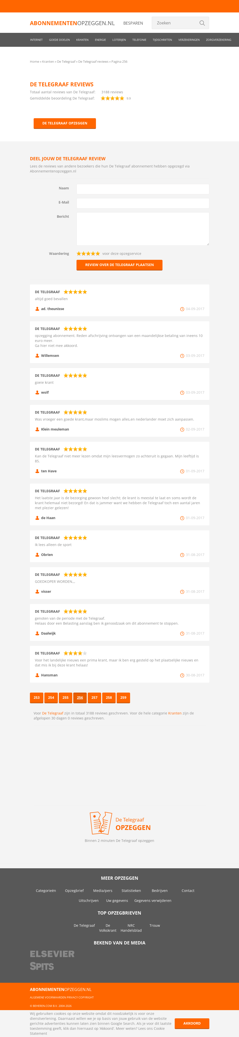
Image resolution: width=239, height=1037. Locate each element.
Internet (36, 40)
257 (94, 697)
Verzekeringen (189, 40)
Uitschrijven (89, 900)
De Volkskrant (107, 928)
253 (37, 697)
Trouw (155, 925)
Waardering (59, 253)
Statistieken (131, 890)
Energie (100, 40)
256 (80, 697)
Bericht (63, 216)
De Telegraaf (52, 713)
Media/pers (102, 890)
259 (123, 697)
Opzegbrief (74, 890)
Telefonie (139, 40)
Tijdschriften (162, 40)
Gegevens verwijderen (152, 900)
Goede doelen (59, 40)
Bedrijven (160, 890)
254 (51, 697)
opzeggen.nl (72, 23)
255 (66, 697)
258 (109, 697)
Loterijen (119, 40)
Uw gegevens (117, 900)
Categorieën (46, 890)
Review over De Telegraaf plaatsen (119, 264)
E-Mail (64, 202)
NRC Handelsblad (131, 928)
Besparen (133, 23)
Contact (188, 890)
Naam (64, 188)
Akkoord (192, 1023)
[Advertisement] (120, 766)
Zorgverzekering (218, 40)
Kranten (82, 40)
